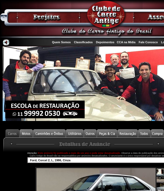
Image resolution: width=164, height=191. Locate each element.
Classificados (83, 42)
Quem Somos (61, 42)
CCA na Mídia (126, 42)
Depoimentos (105, 42)
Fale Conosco (148, 42)
